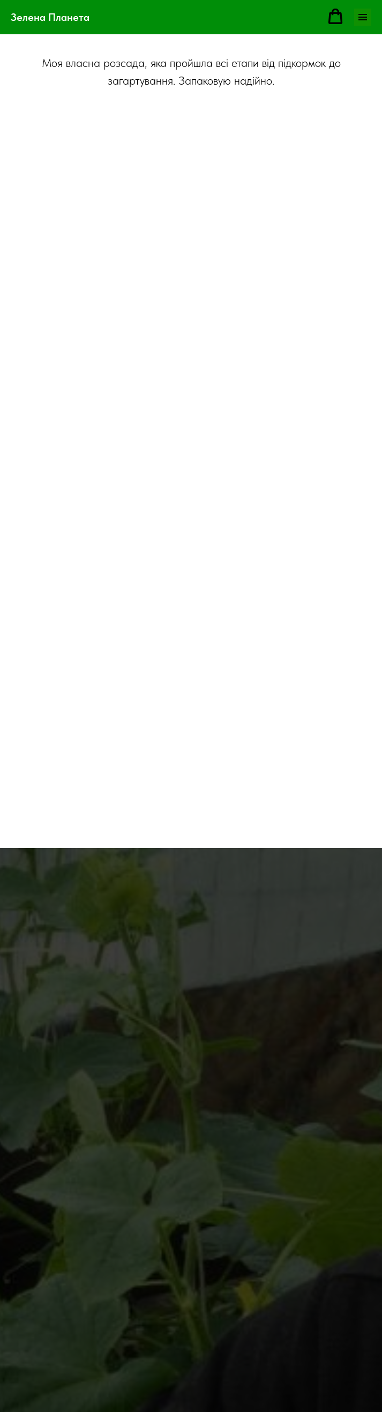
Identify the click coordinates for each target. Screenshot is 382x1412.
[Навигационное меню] (362, 17)
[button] (335, 17)
